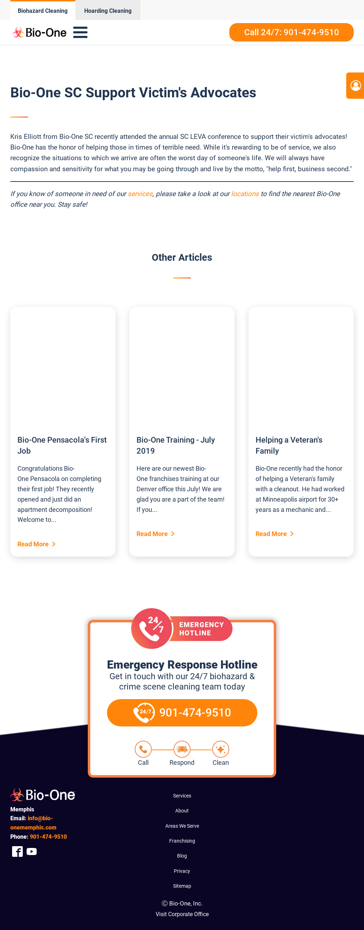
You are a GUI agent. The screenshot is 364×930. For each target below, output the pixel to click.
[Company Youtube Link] (31, 851)
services (140, 194)
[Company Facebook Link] (17, 851)
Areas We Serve (182, 826)
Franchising (182, 841)
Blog (182, 856)
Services (182, 796)
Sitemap (182, 886)
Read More (33, 544)
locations (245, 194)
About (182, 810)
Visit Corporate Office (182, 914)
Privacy (182, 871)
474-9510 (48, 836)
